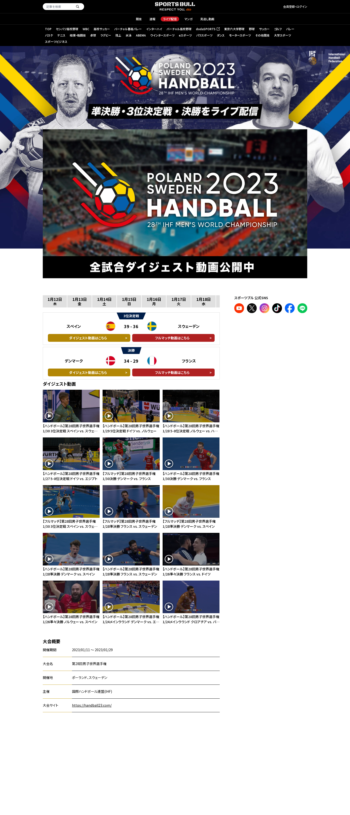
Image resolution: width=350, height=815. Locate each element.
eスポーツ (185, 35)
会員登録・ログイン (295, 6)
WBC (86, 29)
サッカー (264, 29)
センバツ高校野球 (67, 29)
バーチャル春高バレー (128, 29)
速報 (152, 19)
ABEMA (141, 35)
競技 (139, 19)
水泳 (128, 35)
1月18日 (203, 301)
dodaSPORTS (208, 29)
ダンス (221, 35)
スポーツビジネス (56, 41)
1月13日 (79, 301)
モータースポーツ (240, 35)
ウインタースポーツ (162, 35)
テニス (61, 35)
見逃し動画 (207, 19)
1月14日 (104, 301)
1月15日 (129, 301)
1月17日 (179, 301)
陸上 (118, 35)
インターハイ (154, 29)
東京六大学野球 (234, 29)
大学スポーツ (282, 35)
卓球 (93, 35)
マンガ (188, 19)
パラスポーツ (204, 35)
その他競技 (262, 35)
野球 (252, 29)
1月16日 (154, 301)
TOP (48, 29)
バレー (290, 29)
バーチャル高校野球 (179, 29)
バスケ (49, 35)
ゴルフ (278, 29)
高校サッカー (102, 29)
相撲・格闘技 (78, 35)
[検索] (77, 6)
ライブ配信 (170, 19)
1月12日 (55, 301)
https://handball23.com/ (92, 705)
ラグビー (105, 35)
